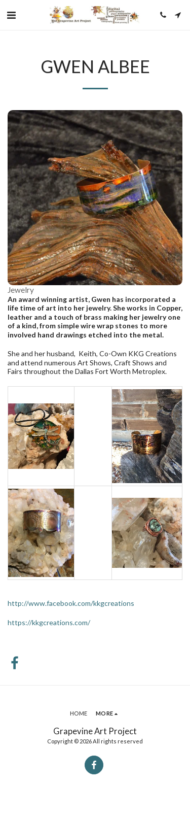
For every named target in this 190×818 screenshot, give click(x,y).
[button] (11, 14)
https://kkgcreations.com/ (49, 622)
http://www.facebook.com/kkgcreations (71, 603)
